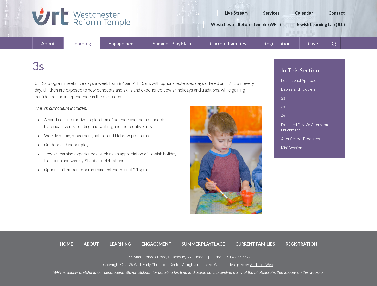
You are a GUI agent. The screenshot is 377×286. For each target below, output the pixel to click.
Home (66, 244)
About (48, 43)
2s (283, 98)
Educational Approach (299, 80)
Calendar (304, 13)
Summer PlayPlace (173, 43)
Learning (81, 43)
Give (313, 43)
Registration (277, 43)
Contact (336, 13)
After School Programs (300, 139)
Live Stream (236, 13)
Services (271, 13)
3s (283, 107)
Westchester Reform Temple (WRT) (246, 24)
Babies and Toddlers (298, 89)
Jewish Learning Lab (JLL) (320, 24)
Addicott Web (261, 264)
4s (283, 116)
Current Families (228, 43)
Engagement (121, 43)
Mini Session (291, 148)
